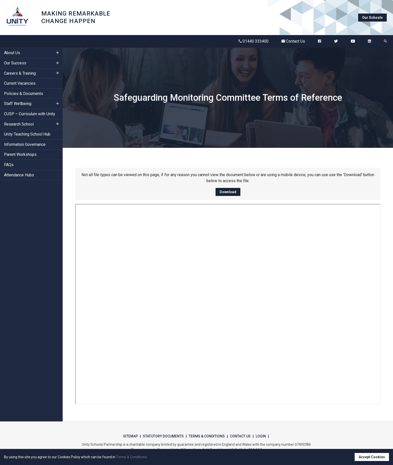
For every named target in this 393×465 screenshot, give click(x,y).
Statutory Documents (163, 436)
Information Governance (25, 144)
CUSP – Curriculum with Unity (29, 113)
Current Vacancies (20, 83)
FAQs (9, 164)
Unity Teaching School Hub (27, 134)
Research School (19, 124)
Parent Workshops (20, 154)
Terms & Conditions (207, 436)
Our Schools (372, 18)
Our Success (15, 63)
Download (228, 192)
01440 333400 (253, 41)
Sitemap (130, 436)
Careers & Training (20, 73)
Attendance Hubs (19, 175)
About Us (12, 52)
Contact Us (293, 41)
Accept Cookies (372, 457)
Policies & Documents (23, 93)
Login (261, 436)
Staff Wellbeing (17, 103)
